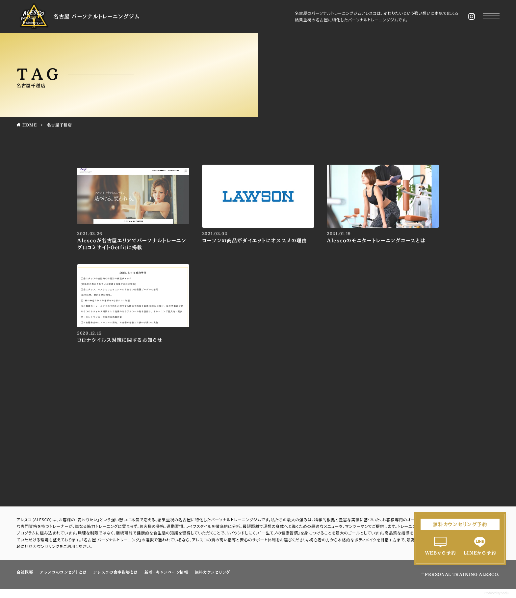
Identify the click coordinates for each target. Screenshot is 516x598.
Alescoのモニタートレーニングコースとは (376, 240)
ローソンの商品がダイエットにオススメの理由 (254, 240)
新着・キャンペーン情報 (166, 572)
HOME (29, 125)
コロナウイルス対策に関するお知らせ (120, 340)
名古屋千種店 (59, 125)
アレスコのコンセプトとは (63, 572)
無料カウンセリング (212, 572)
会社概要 (24, 572)
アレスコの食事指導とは (115, 572)
